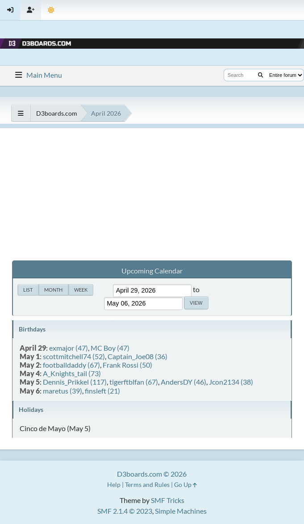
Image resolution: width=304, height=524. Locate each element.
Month (53, 290)
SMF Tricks (167, 500)
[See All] (21, 113)
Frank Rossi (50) (127, 365)
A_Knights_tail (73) (72, 373)
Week (80, 290)
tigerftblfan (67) (133, 381)
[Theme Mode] (51, 10)
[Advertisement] (152, 190)
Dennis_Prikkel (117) (75, 381)
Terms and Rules (147, 484)
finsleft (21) (102, 390)
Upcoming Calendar (152, 270)
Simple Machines (181, 511)
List (28, 290)
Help (114, 484)
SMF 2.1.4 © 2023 (124, 511)
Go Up (185, 484)
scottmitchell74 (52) (74, 356)
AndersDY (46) (183, 381)
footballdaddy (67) (71, 365)
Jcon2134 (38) (231, 381)
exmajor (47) (68, 348)
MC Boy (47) (110, 348)
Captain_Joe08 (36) (137, 356)
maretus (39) (62, 390)
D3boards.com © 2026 (152, 474)
